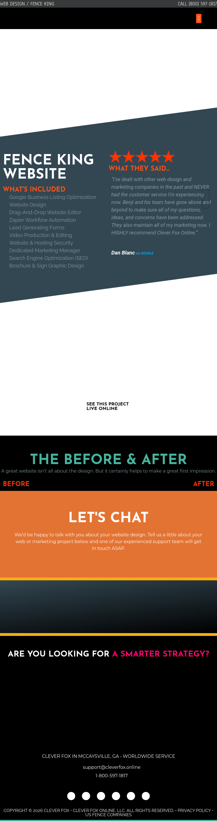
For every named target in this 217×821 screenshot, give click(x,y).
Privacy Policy (194, 810)
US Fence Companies (108, 814)
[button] (198, 18)
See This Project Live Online (107, 406)
